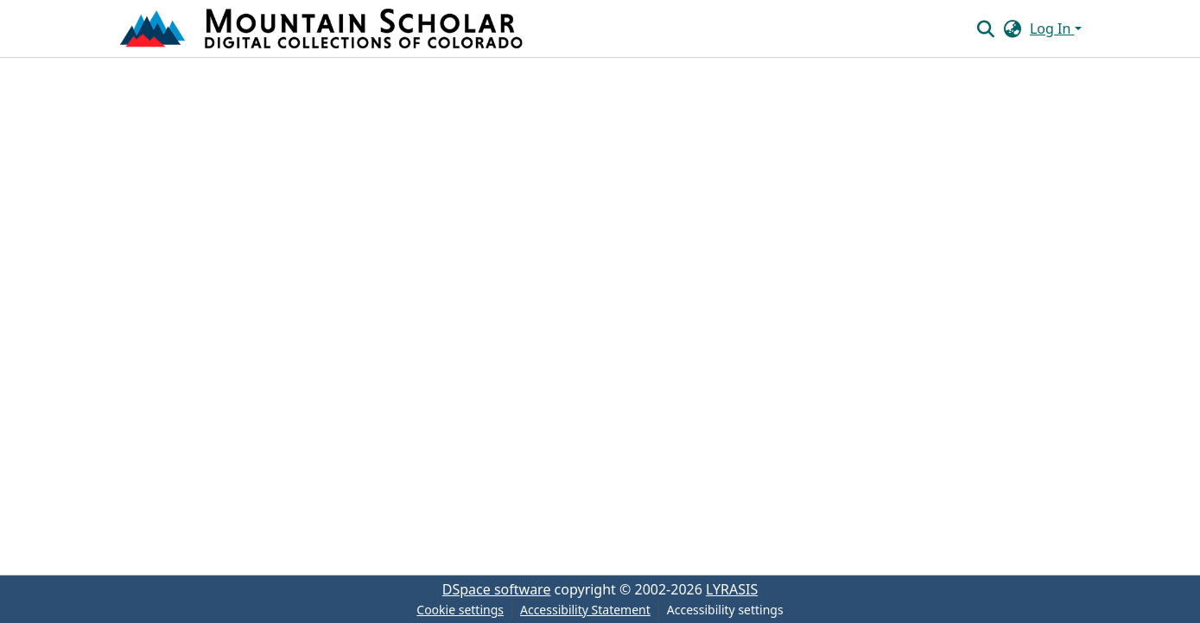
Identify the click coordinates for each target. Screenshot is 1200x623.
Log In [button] (1052, 28)
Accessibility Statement (585, 609)
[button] (323, 28)
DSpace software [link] (496, 589)
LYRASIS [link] (732, 589)
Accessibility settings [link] (725, 609)
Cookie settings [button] (460, 609)
